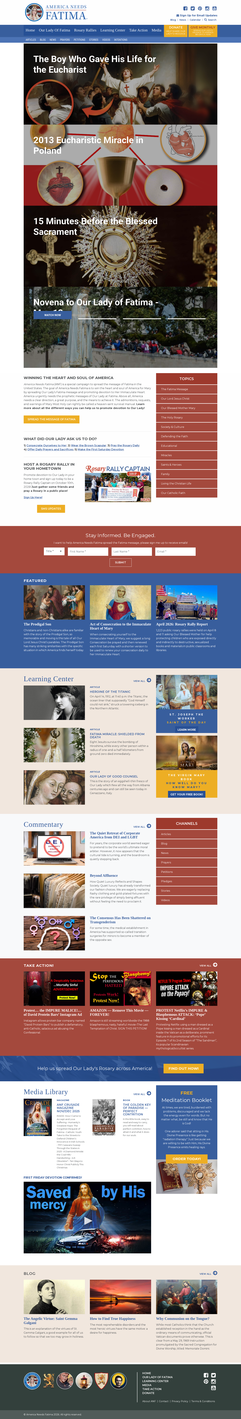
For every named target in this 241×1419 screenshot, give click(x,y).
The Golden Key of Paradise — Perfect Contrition (137, 1109)
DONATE (175, 30)
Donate (148, 1393)
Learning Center (112, 30)
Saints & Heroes (171, 464)
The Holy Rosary (172, 417)
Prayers (65, 39)
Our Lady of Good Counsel (114, 776)
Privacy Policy (180, 1401)
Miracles (166, 455)
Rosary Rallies (85, 30)
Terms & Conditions (203, 1401)
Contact (164, 1401)
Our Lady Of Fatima (157, 1377)
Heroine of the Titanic (110, 691)
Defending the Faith (174, 436)
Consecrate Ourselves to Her (46, 445)
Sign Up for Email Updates (196, 15)
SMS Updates (51, 508)
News (182, 19)
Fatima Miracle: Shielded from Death (117, 735)
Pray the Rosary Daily (125, 445)
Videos (106, 39)
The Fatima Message (174, 389)
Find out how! (184, 1068)
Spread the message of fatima (51, 419)
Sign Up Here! (33, 497)
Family (165, 474)
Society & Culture (172, 427)
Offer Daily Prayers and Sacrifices (50, 449)
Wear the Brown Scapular (88, 445)
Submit (120, 562)
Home (30, 30)
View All (142, 680)
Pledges (166, 881)
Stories (93, 39)
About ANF (149, 1401)
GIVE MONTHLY (203, 31)
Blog (173, 19)
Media (156, 30)
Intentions (120, 39)
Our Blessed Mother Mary (178, 408)
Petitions (79, 39)
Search (210, 19)
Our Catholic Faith (173, 493)
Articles (31, 39)
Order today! (187, 1159)
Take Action (138, 30)
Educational (169, 445)
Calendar (195, 19)
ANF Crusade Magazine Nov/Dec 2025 (68, 1108)
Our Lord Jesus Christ (175, 398)
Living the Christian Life (176, 483)
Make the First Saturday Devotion (101, 449)
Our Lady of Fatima (54, 30)
